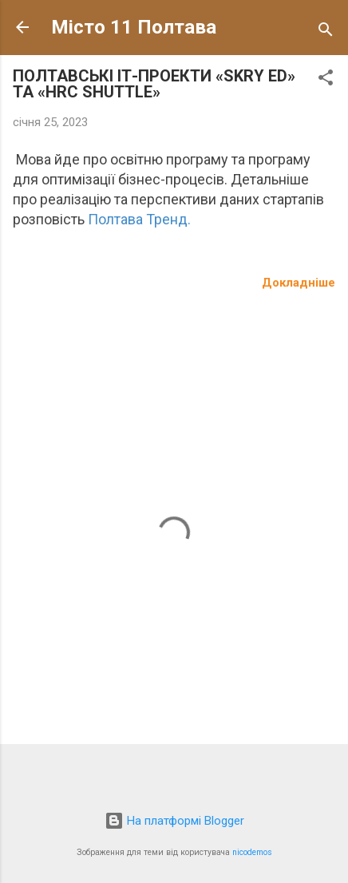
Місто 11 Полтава (133, 27)
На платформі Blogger (174, 821)
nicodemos (252, 852)
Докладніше (298, 282)
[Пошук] (325, 32)
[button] (325, 80)
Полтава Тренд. (139, 219)
